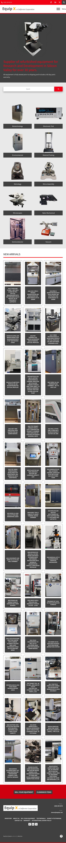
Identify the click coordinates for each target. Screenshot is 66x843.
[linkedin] (55, 2)
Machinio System (7, 836)
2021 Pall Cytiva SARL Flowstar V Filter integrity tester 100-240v (53, 431)
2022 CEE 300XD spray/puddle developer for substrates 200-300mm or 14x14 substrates (12, 473)
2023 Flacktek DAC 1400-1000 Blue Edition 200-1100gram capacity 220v (33, 473)
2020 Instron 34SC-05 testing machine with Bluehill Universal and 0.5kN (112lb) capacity (12, 729)
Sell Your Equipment (28, 818)
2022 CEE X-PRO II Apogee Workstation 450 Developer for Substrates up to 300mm (33, 295)
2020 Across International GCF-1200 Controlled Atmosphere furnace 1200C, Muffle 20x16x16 (12, 773)
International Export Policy (41, 820)
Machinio (20, 836)
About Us (16, 818)
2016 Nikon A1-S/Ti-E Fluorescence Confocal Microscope (53, 559)
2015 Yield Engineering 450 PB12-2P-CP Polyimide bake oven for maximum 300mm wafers (33, 644)
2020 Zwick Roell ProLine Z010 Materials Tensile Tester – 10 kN (33, 603)
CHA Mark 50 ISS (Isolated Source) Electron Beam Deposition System (53, 644)
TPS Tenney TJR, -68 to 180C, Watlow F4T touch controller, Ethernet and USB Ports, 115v (33, 688)
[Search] (28, 89)
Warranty (27, 820)
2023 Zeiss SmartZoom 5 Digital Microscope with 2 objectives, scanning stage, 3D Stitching (32, 729)
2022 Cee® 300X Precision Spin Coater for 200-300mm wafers (13, 431)
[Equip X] (20, 808)
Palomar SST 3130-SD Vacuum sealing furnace (53, 602)
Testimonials (41, 818)
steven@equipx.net (57, 812)
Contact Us (18, 820)
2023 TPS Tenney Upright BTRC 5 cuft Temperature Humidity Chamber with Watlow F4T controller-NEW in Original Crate (33, 431)
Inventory (8, 818)
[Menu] (58, 9)
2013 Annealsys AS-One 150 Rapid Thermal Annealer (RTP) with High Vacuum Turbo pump (53, 473)
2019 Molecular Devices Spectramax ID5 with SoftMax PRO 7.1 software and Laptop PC (53, 515)
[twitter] (59, 2)
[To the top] (61, 836)
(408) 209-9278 (7, 2)
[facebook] (51, 2)
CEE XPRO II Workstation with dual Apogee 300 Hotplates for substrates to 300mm (53, 295)
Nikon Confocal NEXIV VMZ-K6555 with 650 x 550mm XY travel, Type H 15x (53, 729)
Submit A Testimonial (54, 818)
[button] (24, 792)
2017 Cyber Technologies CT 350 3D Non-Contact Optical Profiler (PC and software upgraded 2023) (53, 339)
